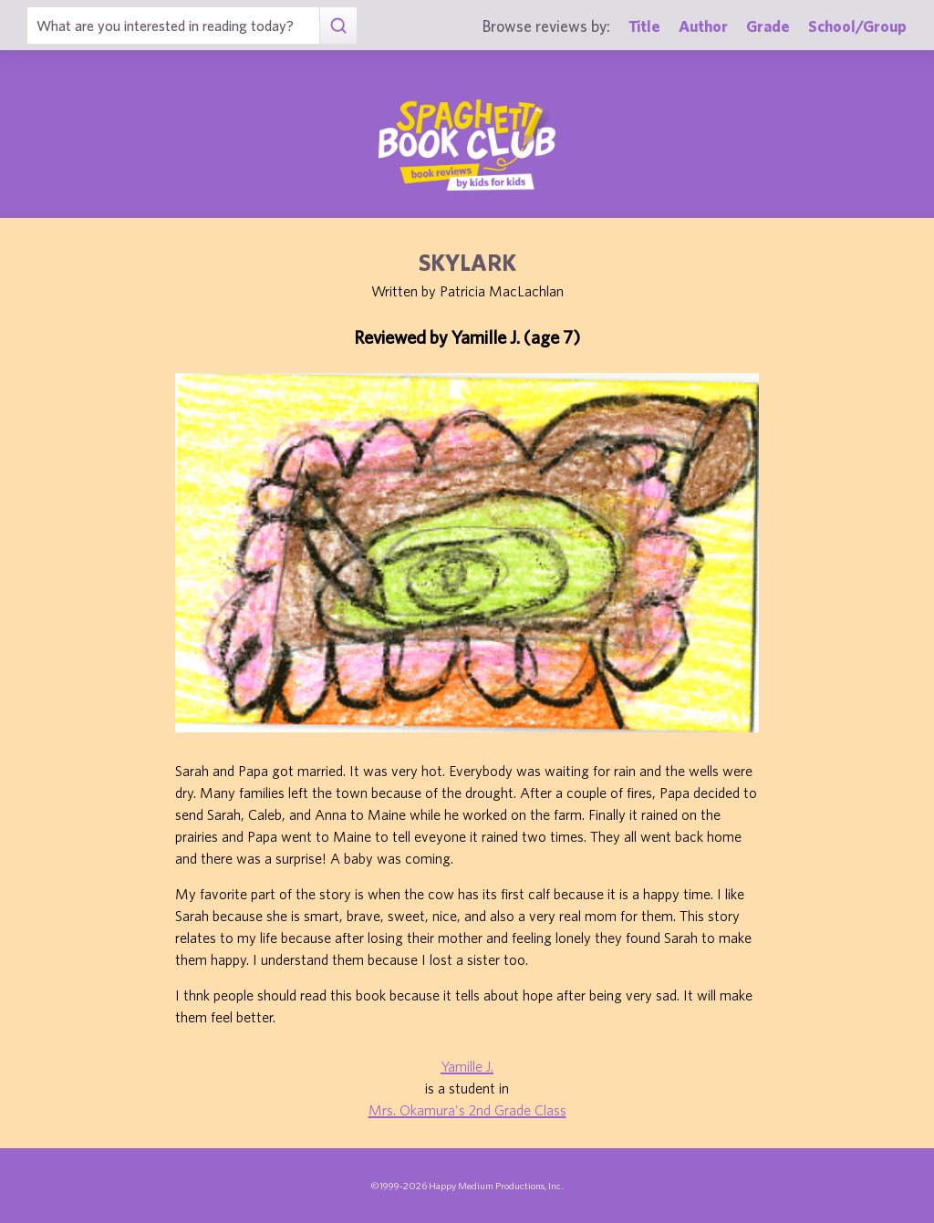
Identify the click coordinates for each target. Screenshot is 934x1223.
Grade (768, 26)
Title (644, 26)
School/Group (857, 26)
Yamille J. (467, 1066)
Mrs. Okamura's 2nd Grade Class (467, 1110)
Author (703, 26)
